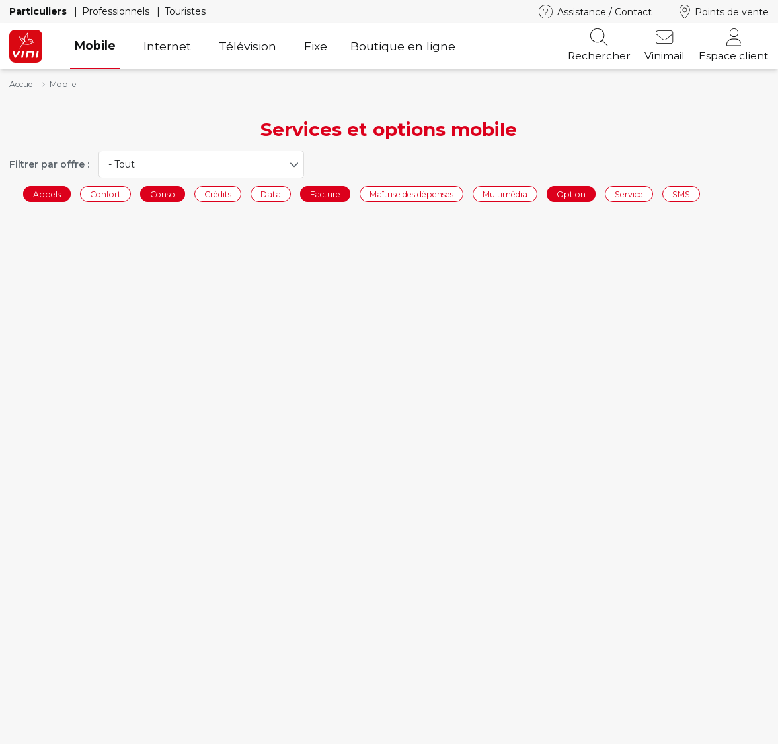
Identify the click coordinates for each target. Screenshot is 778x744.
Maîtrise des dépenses (411, 194)
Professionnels (117, 11)
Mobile (95, 45)
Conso (162, 194)
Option (571, 194)
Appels (47, 194)
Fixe (315, 46)
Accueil (23, 84)
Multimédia (505, 194)
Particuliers (39, 11)
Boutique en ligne (402, 46)
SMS (681, 194)
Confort (105, 194)
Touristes (185, 11)
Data (270, 194)
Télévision (247, 46)
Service (629, 194)
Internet (167, 46)
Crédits (217, 194)
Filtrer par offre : (49, 164)
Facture (325, 194)
